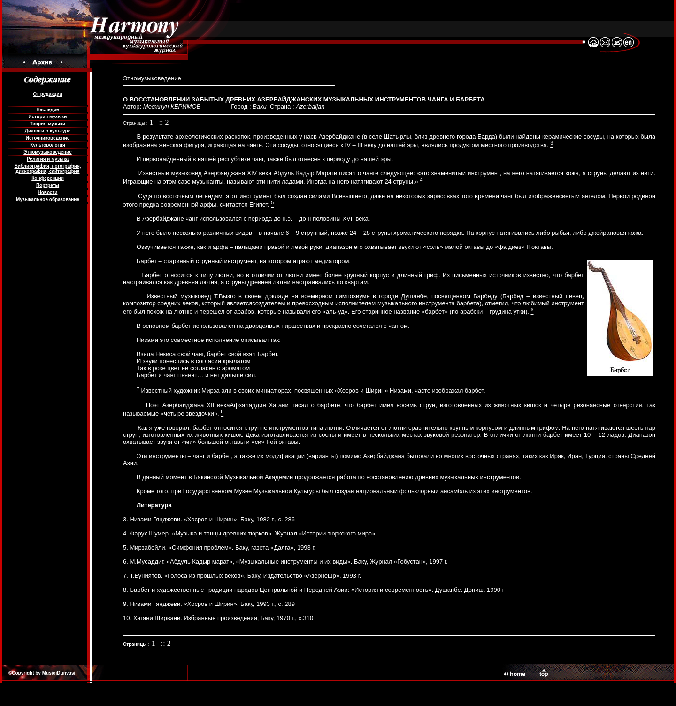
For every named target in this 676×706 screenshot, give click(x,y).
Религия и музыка (48, 159)
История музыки (48, 116)
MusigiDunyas (58, 672)
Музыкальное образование (47, 199)
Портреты (47, 185)
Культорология (47, 144)
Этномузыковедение (47, 152)
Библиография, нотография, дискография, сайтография (47, 168)
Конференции (47, 178)
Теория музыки (48, 123)
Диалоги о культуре (47, 130)
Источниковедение (48, 137)
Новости (48, 192)
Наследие (47, 109)
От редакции (47, 94)
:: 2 (164, 122)
